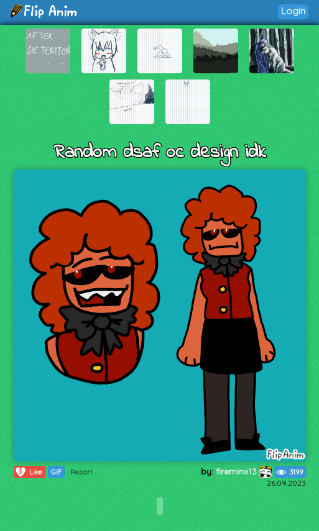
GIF (56, 472)
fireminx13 (244, 471)
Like (28, 472)
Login (293, 11)
